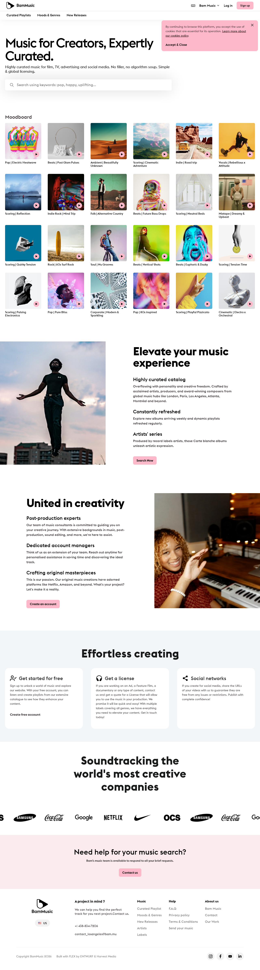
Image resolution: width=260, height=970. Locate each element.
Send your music (181, 928)
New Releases (76, 15)
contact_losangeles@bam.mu (96, 934)
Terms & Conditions (183, 922)
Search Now (144, 460)
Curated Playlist (149, 908)
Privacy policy (179, 915)
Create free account (25, 714)
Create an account (43, 604)
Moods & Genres (48, 15)
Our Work (212, 922)
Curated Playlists (18, 15)
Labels (142, 935)
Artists (142, 928)
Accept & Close (176, 45)
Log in (228, 6)
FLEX (72, 956)
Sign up (245, 5)
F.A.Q (172, 908)
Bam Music (209, 5)
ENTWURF (86, 956)
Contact (211, 915)
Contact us (130, 873)
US (42, 923)
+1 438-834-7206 (86, 926)
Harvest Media (106, 956)
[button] (88, 84)
